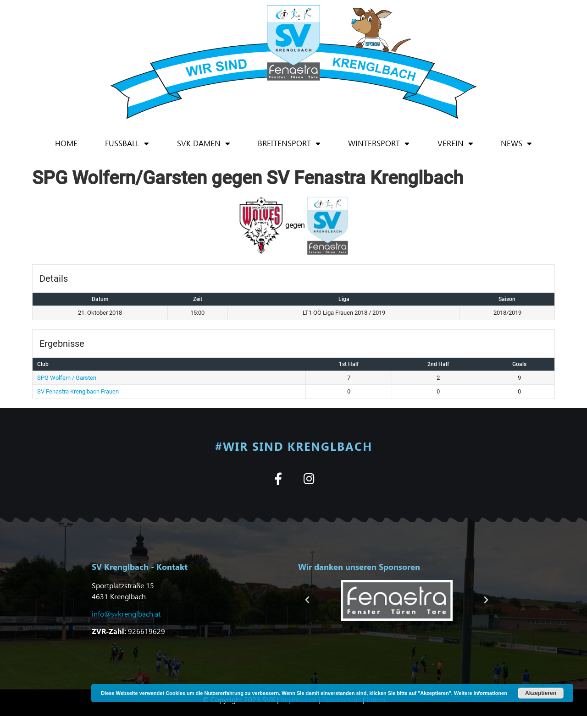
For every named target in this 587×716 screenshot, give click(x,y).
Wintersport (379, 143)
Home (66, 143)
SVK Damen (203, 143)
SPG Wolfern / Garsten (66, 377)
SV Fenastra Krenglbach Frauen (78, 391)
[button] (307, 600)
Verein (455, 143)
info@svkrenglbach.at (126, 613)
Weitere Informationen (480, 693)
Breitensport (289, 143)
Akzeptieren (540, 693)
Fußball (127, 143)
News (516, 143)
